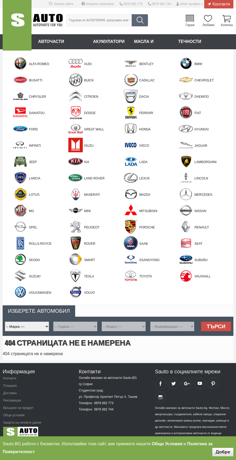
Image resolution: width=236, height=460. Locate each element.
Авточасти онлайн (61, 41)
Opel (33, 227)
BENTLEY (146, 64)
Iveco (144, 146)
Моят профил (190, 4)
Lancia (34, 178)
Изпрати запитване (100, 4)
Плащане (10, 386)
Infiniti (35, 146)
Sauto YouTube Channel (199, 383)
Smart (89, 260)
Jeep (33, 162)
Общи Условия (167, 444)
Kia (86, 162)
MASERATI (92, 195)
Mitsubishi (148, 211)
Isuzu (89, 146)
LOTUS (34, 195)
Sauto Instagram (160, 397)
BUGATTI (35, 80)
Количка (227, 24)
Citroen (91, 97)
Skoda (34, 260)
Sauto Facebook (160, 383)
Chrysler (37, 97)
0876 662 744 (161, 4)
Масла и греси (151, 41)
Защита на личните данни (22, 422)
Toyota (145, 276)
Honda (145, 129)
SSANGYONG (149, 260)
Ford (33, 129)
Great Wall (94, 129)
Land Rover (94, 178)
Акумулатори (109, 41)
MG (31, 211)
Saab (143, 244)
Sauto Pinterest (212, 383)
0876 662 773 (132, 4)
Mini (87, 211)
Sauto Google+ (186, 383)
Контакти (221, 4)
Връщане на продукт (18, 408)
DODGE (90, 113)
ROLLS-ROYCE (40, 244)
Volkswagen (40, 293)
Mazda (144, 195)
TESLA (89, 276)
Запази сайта (63, 4)
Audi (88, 64)
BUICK (89, 80)
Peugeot (92, 227)
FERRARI (146, 113)
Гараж (190, 24)
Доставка (10, 393)
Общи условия (13, 415)
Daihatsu (37, 113)
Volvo (89, 293)
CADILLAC (147, 80)
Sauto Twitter (173, 383)
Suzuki (34, 276)
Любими (208, 24)
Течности (190, 41)
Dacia (144, 97)
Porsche (147, 227)
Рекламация (12, 400)
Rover (89, 244)
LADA (143, 162)
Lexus (144, 178)
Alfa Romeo (39, 64)
